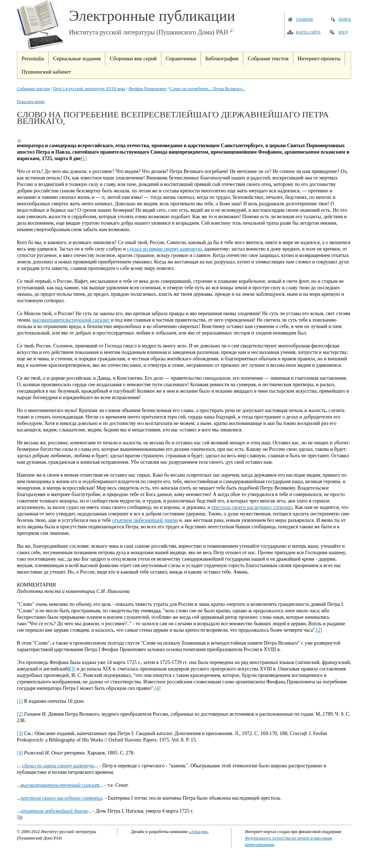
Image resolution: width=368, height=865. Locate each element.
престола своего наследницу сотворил (252, 507)
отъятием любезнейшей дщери (145, 520)
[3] (72, 669)
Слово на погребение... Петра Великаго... (207, 88)
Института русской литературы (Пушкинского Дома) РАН (148, 32)
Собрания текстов (33, 88)
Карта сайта (308, 32)
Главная (304, 19)
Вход (343, 32)
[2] (319, 630)
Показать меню (31, 101)
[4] (157, 688)
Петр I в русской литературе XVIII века (89, 88)
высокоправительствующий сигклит (71, 320)
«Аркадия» (199, 831)
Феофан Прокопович (147, 88)
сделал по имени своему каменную (164, 249)
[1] (84, 158)
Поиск (345, 19)
